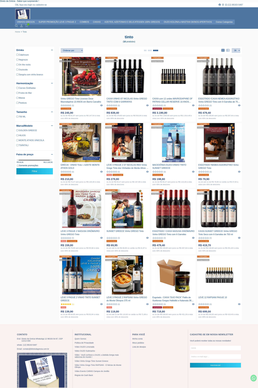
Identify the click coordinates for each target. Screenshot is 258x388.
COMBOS (84, 22)
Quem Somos (80, 339)
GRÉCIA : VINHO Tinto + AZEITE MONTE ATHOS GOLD (80, 166)
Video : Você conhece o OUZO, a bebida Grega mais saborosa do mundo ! (97, 356)
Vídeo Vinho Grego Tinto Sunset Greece (91, 361)
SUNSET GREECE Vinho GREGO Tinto (125, 231)
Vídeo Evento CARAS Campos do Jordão (92, 371)
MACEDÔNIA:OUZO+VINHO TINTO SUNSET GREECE (169, 166)
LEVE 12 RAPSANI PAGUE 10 (212, 297)
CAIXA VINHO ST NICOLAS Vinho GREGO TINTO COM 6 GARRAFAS (127, 100)
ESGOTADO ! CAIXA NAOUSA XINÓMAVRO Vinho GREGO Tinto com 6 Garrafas (173, 232)
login (30, 5)
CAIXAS (97, 22)
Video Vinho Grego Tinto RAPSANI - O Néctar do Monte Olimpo (98, 366)
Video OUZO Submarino (85, 351)
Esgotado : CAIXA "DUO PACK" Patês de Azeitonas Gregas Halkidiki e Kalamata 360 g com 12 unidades (173, 299)
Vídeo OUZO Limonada (84, 347)
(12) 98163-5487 (234, 5)
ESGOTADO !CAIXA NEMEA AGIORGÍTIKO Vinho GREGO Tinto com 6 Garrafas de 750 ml (218, 101)
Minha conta (137, 339)
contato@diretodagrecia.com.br (36, 349)
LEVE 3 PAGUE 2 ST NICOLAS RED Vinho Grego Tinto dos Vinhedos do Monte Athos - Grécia (127, 167)
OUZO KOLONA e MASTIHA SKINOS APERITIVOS (188, 22)
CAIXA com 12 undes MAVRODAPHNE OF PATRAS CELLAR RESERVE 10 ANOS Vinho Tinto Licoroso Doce (172, 101)
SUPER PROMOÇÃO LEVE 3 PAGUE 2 (57, 22)
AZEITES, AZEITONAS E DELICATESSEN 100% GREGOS (132, 22)
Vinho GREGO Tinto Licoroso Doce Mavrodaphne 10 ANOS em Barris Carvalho (81, 100)
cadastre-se (41, 5)
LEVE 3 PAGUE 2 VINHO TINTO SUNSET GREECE (80, 299)
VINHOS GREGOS (26, 22)
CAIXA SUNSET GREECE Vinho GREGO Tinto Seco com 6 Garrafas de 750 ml (217, 232)
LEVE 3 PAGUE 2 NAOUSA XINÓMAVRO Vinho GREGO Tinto (80, 232)
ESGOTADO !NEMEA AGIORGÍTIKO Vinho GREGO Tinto (218, 166)
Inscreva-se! (215, 365)
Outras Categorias (224, 22)
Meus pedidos (138, 343)
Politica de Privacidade (84, 343)
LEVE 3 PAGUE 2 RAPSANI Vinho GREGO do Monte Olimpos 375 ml (127, 299)
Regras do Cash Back (84, 375)
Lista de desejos (139, 347)
